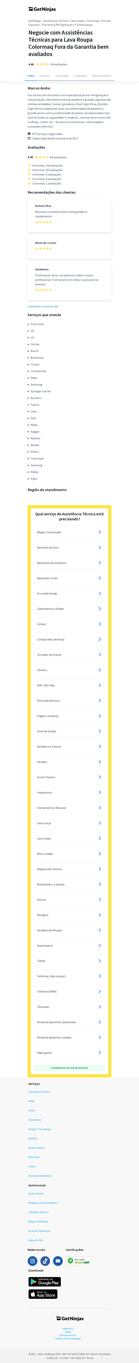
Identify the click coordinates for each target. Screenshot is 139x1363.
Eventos (33, 1138)
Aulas (31, 1101)
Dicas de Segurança (39, 1230)
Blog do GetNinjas (38, 1221)
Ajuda (68, 1331)
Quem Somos (36, 1193)
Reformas (33, 1157)
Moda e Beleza (36, 1147)
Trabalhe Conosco (38, 1212)
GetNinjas (34, 21)
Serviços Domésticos (40, 1175)
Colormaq (92, 21)
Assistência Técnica (55, 21)
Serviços (45, 75)
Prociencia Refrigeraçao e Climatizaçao (67, 25)
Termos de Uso (68, 1335)
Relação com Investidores (42, 1202)
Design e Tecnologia (39, 1129)
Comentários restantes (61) (43, 306)
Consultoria (34, 1119)
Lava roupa (77, 21)
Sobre (30, 75)
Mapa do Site (35, 1240)
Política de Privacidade (68, 1338)
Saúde (31, 1166)
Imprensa (68, 1328)
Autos (31, 1110)
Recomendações (102, 75)
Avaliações (81, 75)
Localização (62, 75)
